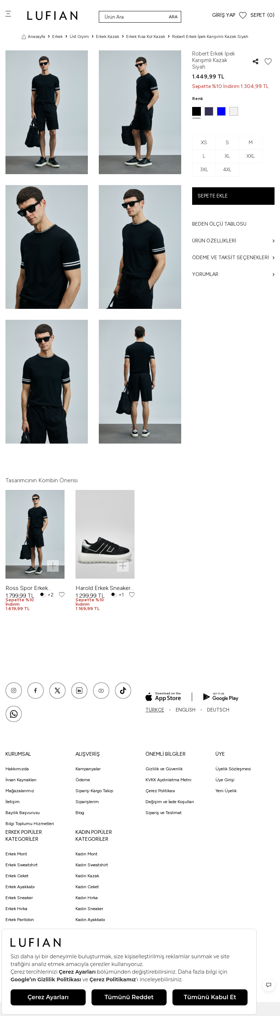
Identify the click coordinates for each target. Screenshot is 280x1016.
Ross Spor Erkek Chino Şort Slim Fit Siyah (29, 588)
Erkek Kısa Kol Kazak (145, 36)
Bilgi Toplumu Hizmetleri (29, 823)
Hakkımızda (17, 768)
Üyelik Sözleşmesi (233, 768)
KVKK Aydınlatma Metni (168, 779)
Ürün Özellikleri (233, 241)
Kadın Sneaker (89, 908)
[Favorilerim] (242, 15)
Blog (79, 812)
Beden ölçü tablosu (219, 224)
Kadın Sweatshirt (91, 864)
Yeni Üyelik (226, 790)
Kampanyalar (88, 768)
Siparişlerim (87, 801)
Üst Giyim (79, 36)
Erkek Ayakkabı (20, 886)
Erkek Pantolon (19, 919)
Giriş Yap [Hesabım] (223, 15)
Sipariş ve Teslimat (163, 812)
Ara (173, 16)
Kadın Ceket (87, 886)
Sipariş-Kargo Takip (94, 790)
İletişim (12, 801)
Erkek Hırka (16, 908)
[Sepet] (262, 15)
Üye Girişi (224, 779)
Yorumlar (233, 274)
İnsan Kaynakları (20, 779)
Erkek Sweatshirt (21, 864)
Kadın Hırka (86, 897)
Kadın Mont (86, 853)
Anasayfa (33, 36)
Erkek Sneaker (19, 897)
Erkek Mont (16, 853)
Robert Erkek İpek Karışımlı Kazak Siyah (210, 36)
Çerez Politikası (160, 790)
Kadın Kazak (87, 875)
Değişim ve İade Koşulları (169, 801)
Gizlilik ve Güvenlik (164, 768)
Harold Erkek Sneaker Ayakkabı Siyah (103, 588)
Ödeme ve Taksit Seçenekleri (233, 257)
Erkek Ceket (16, 875)
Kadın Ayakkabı (90, 919)
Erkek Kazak (107, 36)
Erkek (57, 36)
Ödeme (82, 779)
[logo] (52, 15)
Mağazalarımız (19, 790)
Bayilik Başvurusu (22, 812)
